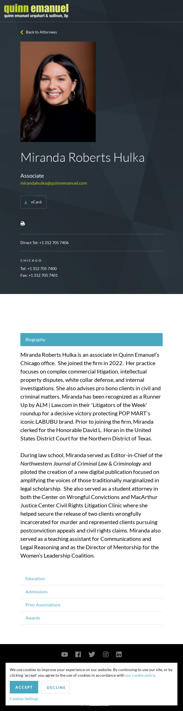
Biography (35, 339)
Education (35, 578)
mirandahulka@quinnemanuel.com (53, 182)
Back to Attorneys (41, 32)
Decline (56, 687)
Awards (32, 617)
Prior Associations (43, 604)
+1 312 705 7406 (54, 242)
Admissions (36, 591)
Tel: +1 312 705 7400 (38, 268)
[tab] (91, 339)
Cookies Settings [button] (24, 698)
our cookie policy (140, 675)
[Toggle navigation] (174, 11)
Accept (24, 687)
